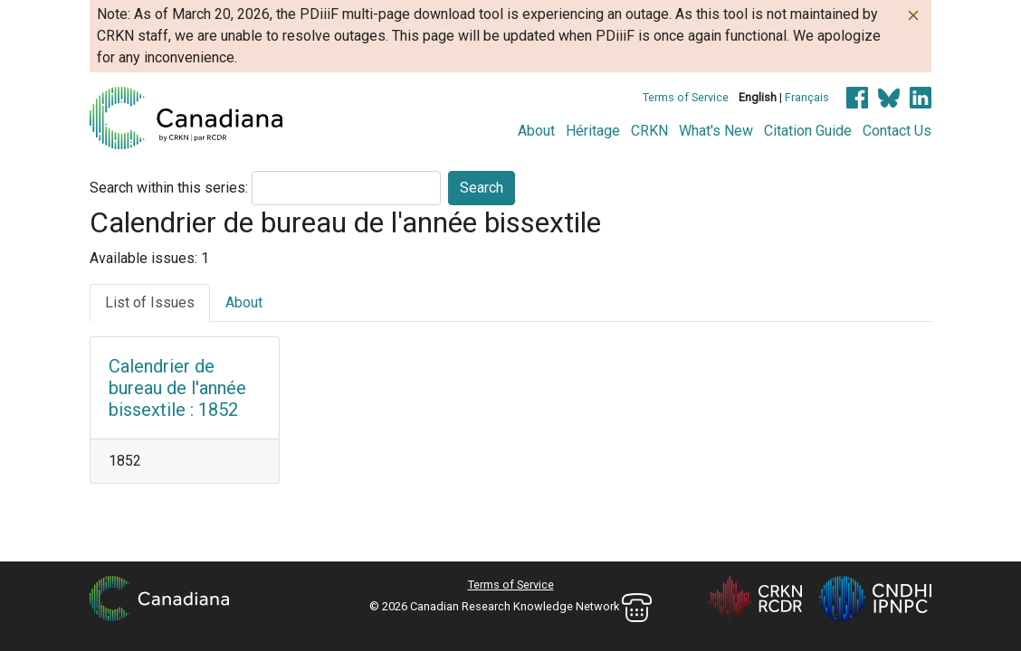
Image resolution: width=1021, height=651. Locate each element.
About (536, 130)
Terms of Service (686, 97)
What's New (716, 130)
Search (481, 187)
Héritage (593, 130)
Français (807, 97)
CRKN (649, 130)
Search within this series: (169, 187)
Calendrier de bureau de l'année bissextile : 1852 (177, 387)
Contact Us (897, 130)
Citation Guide (808, 130)
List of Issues (150, 302)
